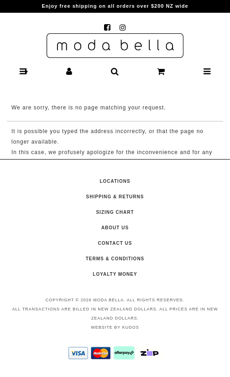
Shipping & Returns (115, 196)
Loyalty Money (115, 274)
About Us (115, 227)
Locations (114, 181)
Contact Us (115, 243)
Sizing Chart (115, 212)
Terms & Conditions (115, 258)
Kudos (130, 327)
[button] (23, 72)
